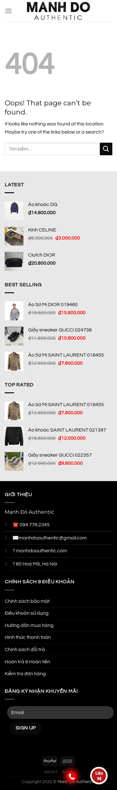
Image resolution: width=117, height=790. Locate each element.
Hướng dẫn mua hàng (29, 625)
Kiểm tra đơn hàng (25, 673)
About (51, 772)
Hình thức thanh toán (28, 637)
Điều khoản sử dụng (27, 613)
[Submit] (106, 149)
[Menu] (8, 11)
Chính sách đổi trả (25, 649)
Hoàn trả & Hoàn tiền (27, 661)
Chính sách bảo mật (27, 601)
